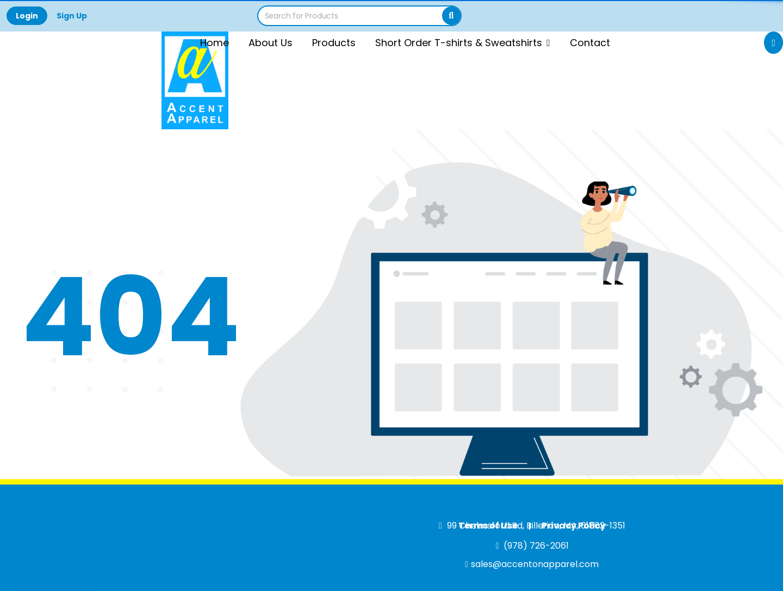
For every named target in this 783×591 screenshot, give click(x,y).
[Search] (451, 16)
